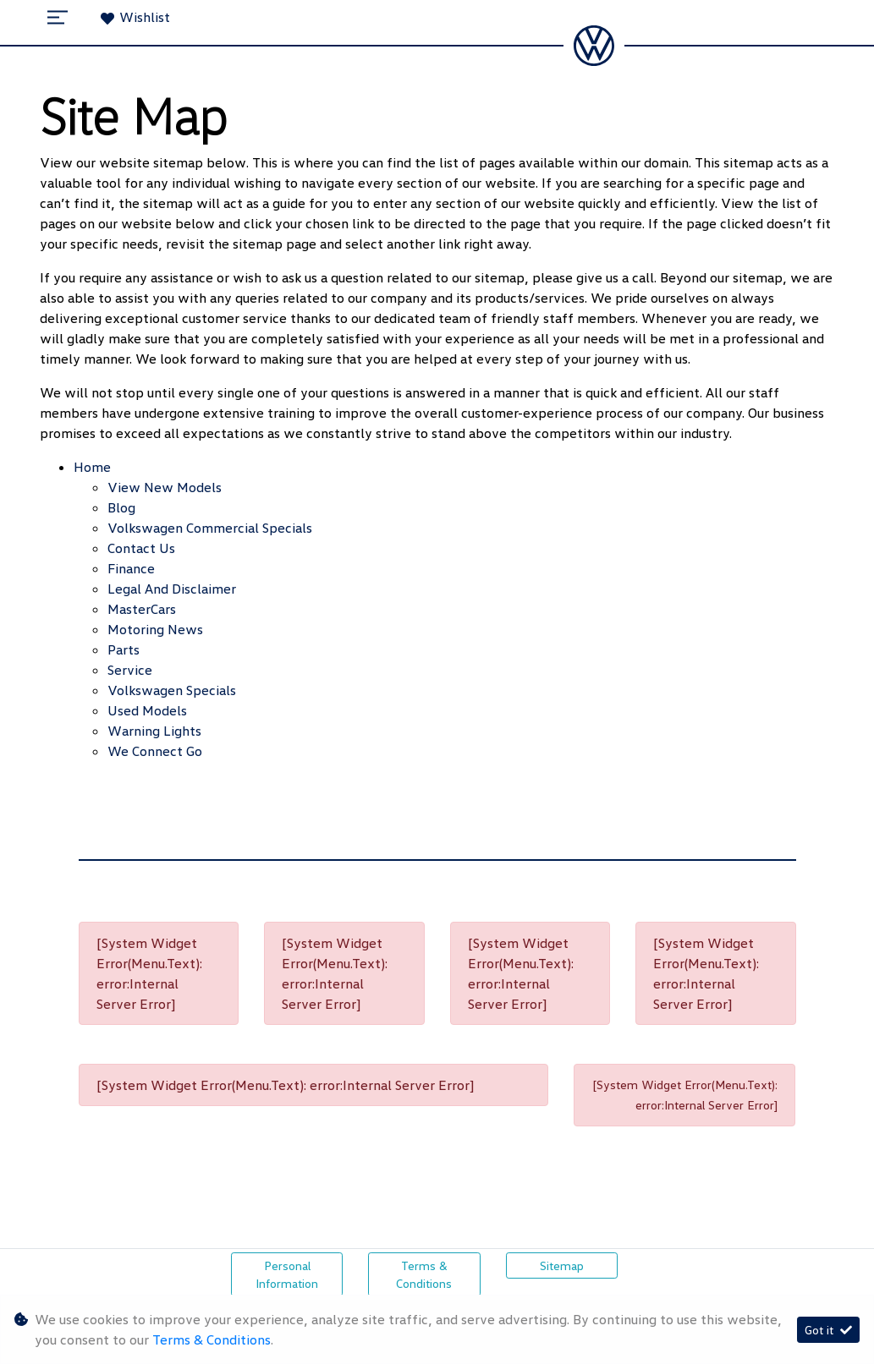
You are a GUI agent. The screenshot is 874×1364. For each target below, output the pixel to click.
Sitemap (562, 1265)
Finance (131, 568)
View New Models (164, 487)
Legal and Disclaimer (171, 588)
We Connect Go (154, 750)
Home (92, 466)
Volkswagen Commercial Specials (209, 527)
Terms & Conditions (424, 1274)
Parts (123, 649)
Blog (121, 507)
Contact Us (141, 548)
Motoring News (155, 629)
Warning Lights (154, 730)
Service (129, 669)
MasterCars (141, 608)
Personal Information (287, 1274)
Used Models (147, 710)
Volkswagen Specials (171, 690)
